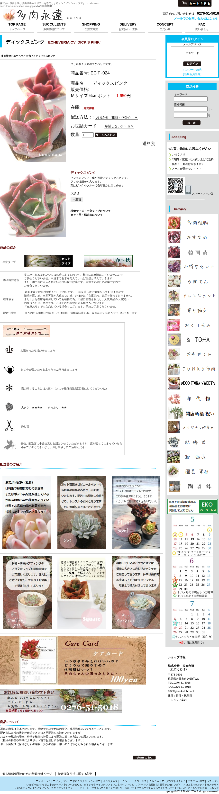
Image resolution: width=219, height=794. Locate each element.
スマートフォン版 (190, 193)
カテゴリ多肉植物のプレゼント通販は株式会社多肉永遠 (192, 383)
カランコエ (126, 781)
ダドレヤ (89, 784)
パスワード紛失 (192, 69)
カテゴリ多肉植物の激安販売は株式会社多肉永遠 (192, 266)
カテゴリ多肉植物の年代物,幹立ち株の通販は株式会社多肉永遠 (192, 398)
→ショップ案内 (177, 699)
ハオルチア (198, 784)
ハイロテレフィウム (107, 784)
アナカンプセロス (197, 788)
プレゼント (192, 506)
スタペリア (168, 788)
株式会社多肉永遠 (61, 15)
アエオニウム (43, 781)
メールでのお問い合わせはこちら (196, 18)
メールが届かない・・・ (186, 168)
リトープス (90, 788)
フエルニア (143, 788)
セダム (45, 784)
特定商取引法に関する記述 (75, 774)
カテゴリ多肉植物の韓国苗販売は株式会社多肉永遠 (192, 252)
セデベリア (57, 784)
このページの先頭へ (144, 757)
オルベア (181, 788)
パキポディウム (24, 788)
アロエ (187, 784)
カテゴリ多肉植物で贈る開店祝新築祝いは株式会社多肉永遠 (192, 412)
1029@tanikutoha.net (181, 691)
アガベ (177, 784)
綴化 (152, 784)
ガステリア (213, 784)
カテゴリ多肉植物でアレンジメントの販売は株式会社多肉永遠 (192, 295)
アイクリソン (60, 781)
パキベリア (142, 784)
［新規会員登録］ (192, 74)
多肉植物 (6, 55)
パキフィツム (126, 784)
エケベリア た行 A (23, 55)
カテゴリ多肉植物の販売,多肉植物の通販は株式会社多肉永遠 (192, 223)
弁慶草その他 (164, 784)
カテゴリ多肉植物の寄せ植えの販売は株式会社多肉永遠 (192, 310)
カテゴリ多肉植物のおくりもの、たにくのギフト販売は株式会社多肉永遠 (192, 325)
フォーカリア (75, 788)
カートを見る (195, 3)
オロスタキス (110, 781)
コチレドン (213, 781)
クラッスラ (140, 781)
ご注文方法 (178, 154)
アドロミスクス (78, 781)
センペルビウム (73, 784)
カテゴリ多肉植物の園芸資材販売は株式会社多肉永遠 (192, 471)
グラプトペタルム (176, 781)
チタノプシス (58, 788)
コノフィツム (41, 788)
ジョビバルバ (33, 784)
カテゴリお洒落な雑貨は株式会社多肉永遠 (192, 340)
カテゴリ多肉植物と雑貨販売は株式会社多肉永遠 (192, 486)
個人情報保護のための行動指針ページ (27, 774)
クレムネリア (156, 781)
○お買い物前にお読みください (189, 149)
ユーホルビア (127, 788)
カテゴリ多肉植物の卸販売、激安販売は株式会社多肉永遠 (192, 457)
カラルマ (155, 788)
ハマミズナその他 (108, 788)
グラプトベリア (196, 781)
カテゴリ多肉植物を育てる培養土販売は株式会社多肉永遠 (192, 427)
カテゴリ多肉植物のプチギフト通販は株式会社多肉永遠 (192, 354)
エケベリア (94, 781)
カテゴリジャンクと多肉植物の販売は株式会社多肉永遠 (192, 369)
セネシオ (214, 788)
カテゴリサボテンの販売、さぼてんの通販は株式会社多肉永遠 (192, 281)
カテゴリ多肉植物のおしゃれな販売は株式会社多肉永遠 (192, 237)
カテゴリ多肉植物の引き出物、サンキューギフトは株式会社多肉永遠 (192, 442)
